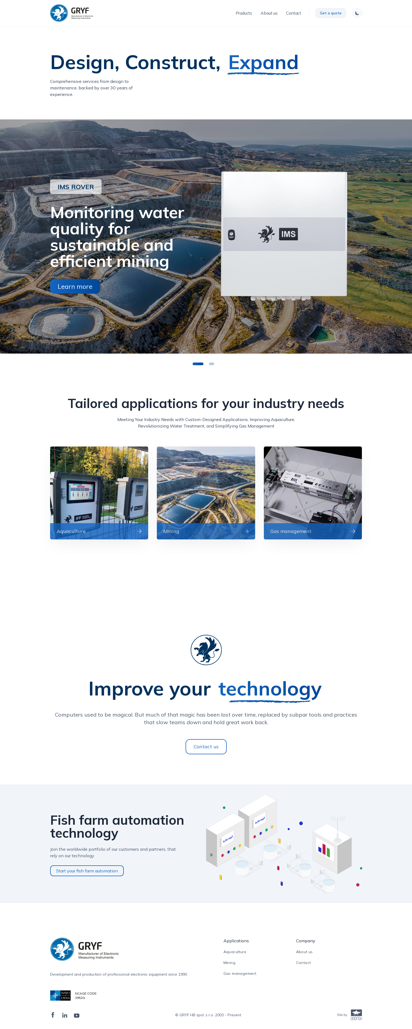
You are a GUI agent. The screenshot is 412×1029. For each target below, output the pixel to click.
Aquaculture (234, 951)
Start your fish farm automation (87, 870)
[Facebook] (53, 1015)
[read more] (99, 492)
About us (304, 951)
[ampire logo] (119, 949)
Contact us (206, 746)
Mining (229, 962)
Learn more (75, 286)
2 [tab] (214, 363)
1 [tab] (200, 363)
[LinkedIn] (64, 1015)
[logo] (71, 13)
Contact (303, 962)
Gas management (240, 973)
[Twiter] (76, 1015)
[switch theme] (357, 13)
